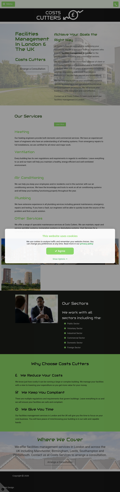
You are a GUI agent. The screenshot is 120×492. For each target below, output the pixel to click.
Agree (60, 251)
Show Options (60, 259)
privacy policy (86, 243)
